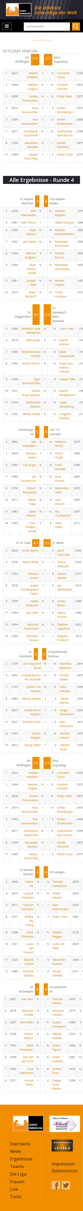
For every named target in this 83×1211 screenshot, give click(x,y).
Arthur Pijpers (56, 1047)
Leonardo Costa (63, 75)
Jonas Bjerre (30, 550)
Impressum (63, 1164)
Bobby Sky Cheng (29, 921)
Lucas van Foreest (28, 948)
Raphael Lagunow (63, 626)
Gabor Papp (32, 502)
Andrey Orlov (56, 1071)
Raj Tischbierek (62, 514)
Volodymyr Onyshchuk (31, 133)
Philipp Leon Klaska (56, 1084)
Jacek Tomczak (63, 553)
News (15, 1151)
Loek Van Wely (58, 946)
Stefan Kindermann (65, 122)
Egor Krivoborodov (31, 381)
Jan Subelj (29, 241)
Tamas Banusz (64, 701)
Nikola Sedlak (31, 414)
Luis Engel (29, 465)
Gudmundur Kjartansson (65, 133)
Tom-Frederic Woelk (31, 527)
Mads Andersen (32, 603)
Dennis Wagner (36, 735)
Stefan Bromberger (65, 110)
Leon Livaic (66, 328)
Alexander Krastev (59, 962)
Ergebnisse (21, 1159)
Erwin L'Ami (59, 917)
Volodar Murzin (57, 1001)
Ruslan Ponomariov (30, 98)
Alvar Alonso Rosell (31, 269)
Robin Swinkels (57, 1059)
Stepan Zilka (67, 379)
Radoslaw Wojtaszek (62, 244)
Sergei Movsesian (67, 712)
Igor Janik (32, 612)
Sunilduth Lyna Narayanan (30, 331)
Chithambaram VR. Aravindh (31, 677)
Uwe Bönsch (60, 502)
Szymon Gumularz (27, 907)
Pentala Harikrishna (59, 884)
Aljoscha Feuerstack (31, 626)
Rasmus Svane (31, 455)
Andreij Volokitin (32, 75)
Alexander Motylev (31, 145)
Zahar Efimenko (27, 934)
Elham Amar (30, 562)
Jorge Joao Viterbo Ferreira (66, 367)
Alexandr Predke (27, 1013)
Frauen (17, 1181)
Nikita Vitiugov (64, 222)
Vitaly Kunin (64, 96)
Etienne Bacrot (60, 255)
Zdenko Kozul (65, 747)
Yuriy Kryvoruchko (30, 110)
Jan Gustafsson (28, 479)
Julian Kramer (31, 514)
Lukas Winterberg (66, 404)
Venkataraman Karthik (30, 354)
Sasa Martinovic (26, 1071)
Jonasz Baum (61, 603)
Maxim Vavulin (61, 576)
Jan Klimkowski (64, 588)
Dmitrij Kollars (64, 677)
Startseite (20, 1144)
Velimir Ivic (29, 884)
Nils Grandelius (29, 444)
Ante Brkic (26, 1022)
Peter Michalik (60, 467)
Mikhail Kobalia (57, 1036)
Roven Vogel (59, 455)
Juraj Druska (59, 479)
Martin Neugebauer (67, 393)
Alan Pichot (28, 222)
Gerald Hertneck (63, 145)
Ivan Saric (27, 999)
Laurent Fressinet (28, 895)
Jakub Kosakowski (67, 354)
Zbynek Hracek (29, 962)
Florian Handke (57, 973)
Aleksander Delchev (33, 404)
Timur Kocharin (60, 294)
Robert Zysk (65, 154)
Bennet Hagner (60, 283)
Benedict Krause (32, 638)
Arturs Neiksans (63, 564)
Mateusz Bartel (60, 444)
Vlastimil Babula (28, 973)
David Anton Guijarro (32, 712)
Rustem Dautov (65, 735)
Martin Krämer (64, 342)
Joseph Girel (31, 283)
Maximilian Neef (62, 490)
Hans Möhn (59, 525)
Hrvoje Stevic (29, 1082)
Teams (17, 1166)
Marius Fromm (62, 615)
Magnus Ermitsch (63, 638)
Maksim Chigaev (33, 87)
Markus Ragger (57, 934)
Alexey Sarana (31, 698)
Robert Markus (28, 1036)
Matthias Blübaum (65, 666)
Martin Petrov (31, 363)
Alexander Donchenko (62, 267)
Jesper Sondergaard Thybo (29, 590)
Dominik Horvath (62, 87)
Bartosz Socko (33, 576)
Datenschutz (65, 1171)
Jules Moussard (66, 724)
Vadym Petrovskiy (31, 157)
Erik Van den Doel (27, 1059)
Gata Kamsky (65, 689)
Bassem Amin (32, 722)
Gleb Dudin (33, 340)
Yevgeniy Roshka (65, 416)
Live (14, 1189)
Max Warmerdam (60, 907)
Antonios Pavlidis (58, 1013)
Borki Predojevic (26, 1047)
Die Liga (18, 1174)
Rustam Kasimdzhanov (64, 232)
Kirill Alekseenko (28, 213)
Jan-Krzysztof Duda (32, 666)
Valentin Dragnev (30, 255)
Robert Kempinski (29, 490)
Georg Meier (32, 745)
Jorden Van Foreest (33, 689)
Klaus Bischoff (30, 294)
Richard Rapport (60, 213)
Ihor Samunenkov (29, 122)
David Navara (57, 895)
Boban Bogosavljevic (31, 393)
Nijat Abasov (31, 232)
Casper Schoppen (58, 1024)
